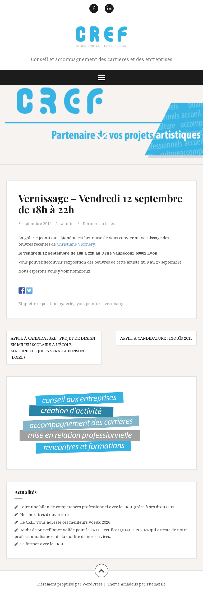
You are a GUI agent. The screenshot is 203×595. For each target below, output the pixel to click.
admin (67, 223)
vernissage (115, 303)
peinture (94, 303)
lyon (79, 303)
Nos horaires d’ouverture (44, 514)
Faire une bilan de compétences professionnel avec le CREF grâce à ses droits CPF (97, 506)
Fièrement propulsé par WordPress (70, 584)
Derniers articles (99, 223)
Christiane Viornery (76, 244)
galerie (66, 303)
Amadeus (129, 584)
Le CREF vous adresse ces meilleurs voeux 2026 (65, 522)
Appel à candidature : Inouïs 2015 (156, 338)
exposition (47, 303)
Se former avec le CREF (42, 543)
